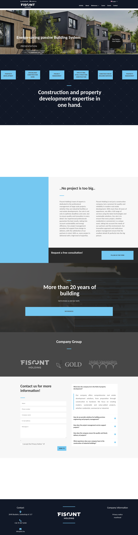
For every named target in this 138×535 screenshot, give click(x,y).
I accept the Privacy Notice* (32, 444)
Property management (129, 75)
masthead (117, 517)
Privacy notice (117, 514)
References (94, 5)
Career (103, 5)
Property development (8, 75)
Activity (81, 5)
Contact (115, 5)
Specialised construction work (32, 75)
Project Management (56, 75)
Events (109, 5)
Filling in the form (117, 255)
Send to (62, 448)
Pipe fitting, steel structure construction (81, 75)
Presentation (29, 46)
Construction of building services (105, 75)
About (87, 5)
